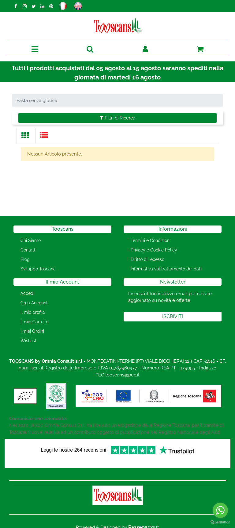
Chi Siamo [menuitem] (31, 240)
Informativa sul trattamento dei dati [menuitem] (166, 268)
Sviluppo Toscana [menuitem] (38, 268)
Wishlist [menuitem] (28, 340)
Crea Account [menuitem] (34, 302)
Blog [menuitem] (25, 259)
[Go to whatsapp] (220, 510)
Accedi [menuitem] (27, 293)
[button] (173, 316)
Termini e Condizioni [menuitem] (150, 240)
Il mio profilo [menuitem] (33, 312)
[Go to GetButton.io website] (220, 522)
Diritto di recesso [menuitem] (147, 259)
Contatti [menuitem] (28, 250)
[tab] (26, 136)
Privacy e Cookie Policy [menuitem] (154, 250)
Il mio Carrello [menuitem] (34, 321)
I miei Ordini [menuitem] (32, 331)
